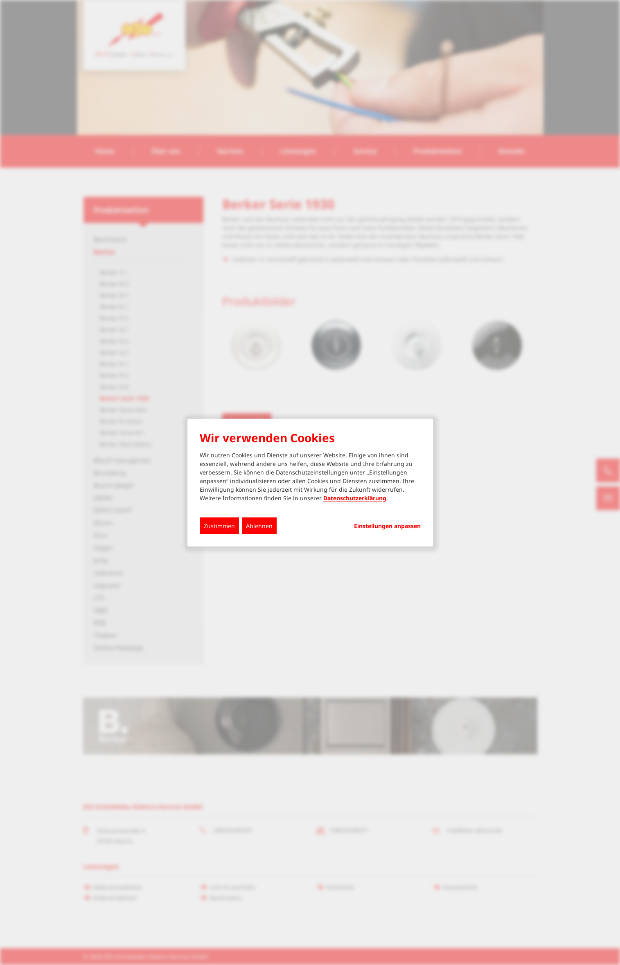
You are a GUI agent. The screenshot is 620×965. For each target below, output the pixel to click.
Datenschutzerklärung (354, 498)
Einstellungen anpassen (387, 526)
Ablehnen (259, 526)
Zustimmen (219, 526)
